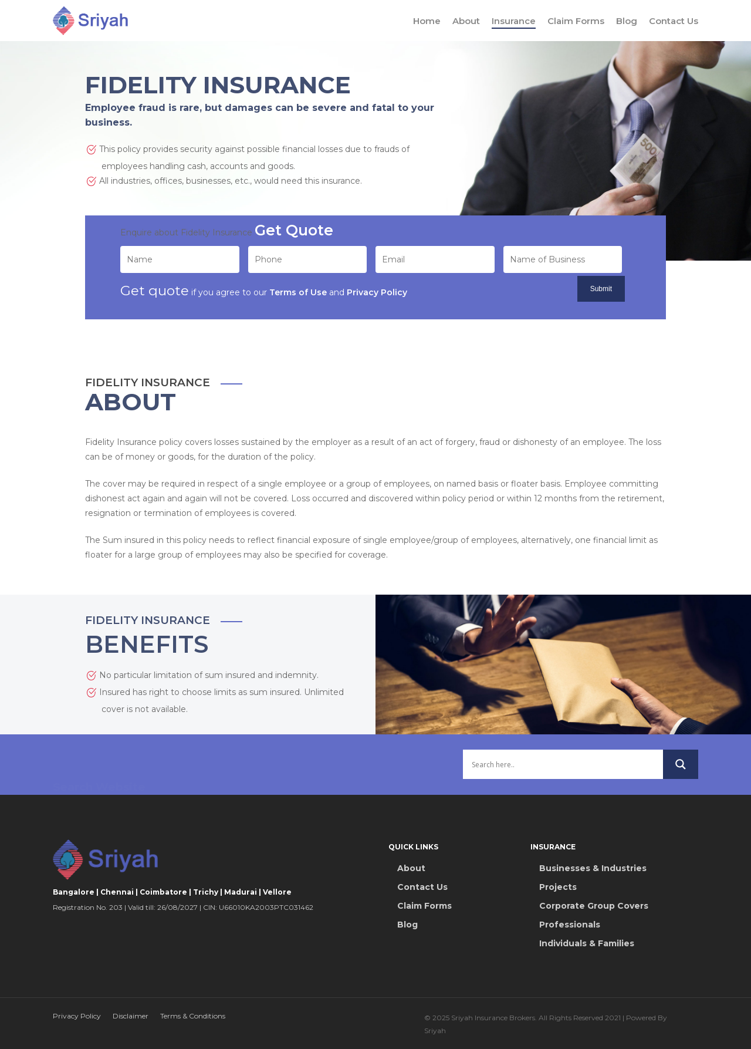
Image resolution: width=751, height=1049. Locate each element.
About (466, 20)
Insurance (514, 20)
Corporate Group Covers (593, 905)
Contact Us (673, 20)
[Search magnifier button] (680, 772)
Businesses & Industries (593, 868)
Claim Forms (575, 20)
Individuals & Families (586, 943)
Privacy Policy (77, 1015)
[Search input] (563, 772)
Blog (626, 20)
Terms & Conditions (192, 1015)
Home (427, 20)
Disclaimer (130, 1015)
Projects (558, 887)
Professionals (569, 924)
